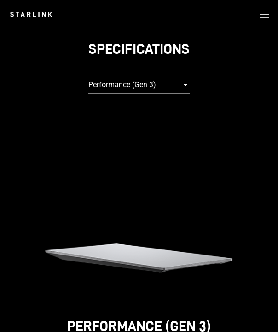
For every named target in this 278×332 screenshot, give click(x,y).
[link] (31, 14)
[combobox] (139, 84)
